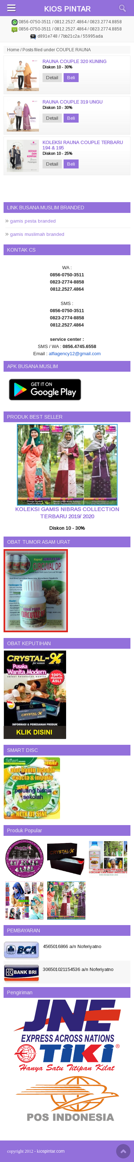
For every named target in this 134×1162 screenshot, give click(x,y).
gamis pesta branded (33, 221)
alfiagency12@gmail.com (74, 353)
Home (13, 49)
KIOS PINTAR (67, 9)
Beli (71, 77)
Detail (52, 77)
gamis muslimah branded (37, 234)
